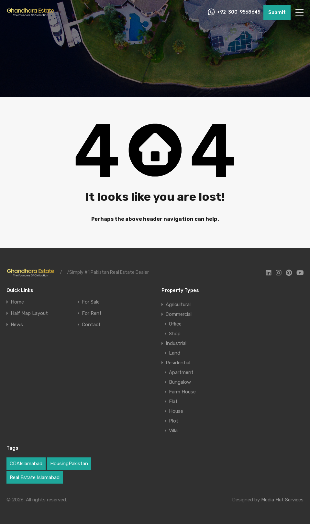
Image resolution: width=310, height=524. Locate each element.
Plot (173, 421)
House (176, 411)
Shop (175, 334)
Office (175, 324)
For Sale (91, 302)
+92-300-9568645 (238, 12)
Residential (178, 363)
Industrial (176, 343)
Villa (173, 430)
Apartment (181, 372)
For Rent (92, 313)
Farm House (182, 392)
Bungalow (180, 382)
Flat (173, 401)
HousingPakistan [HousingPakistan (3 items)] (69, 463)
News (17, 324)
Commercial (179, 314)
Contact (91, 324)
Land (174, 353)
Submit (277, 12)
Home (17, 302)
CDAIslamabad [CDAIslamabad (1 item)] (26, 463)
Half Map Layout (29, 313)
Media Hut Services (282, 500)
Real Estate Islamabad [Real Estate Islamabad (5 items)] (35, 477)
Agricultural (178, 304)
